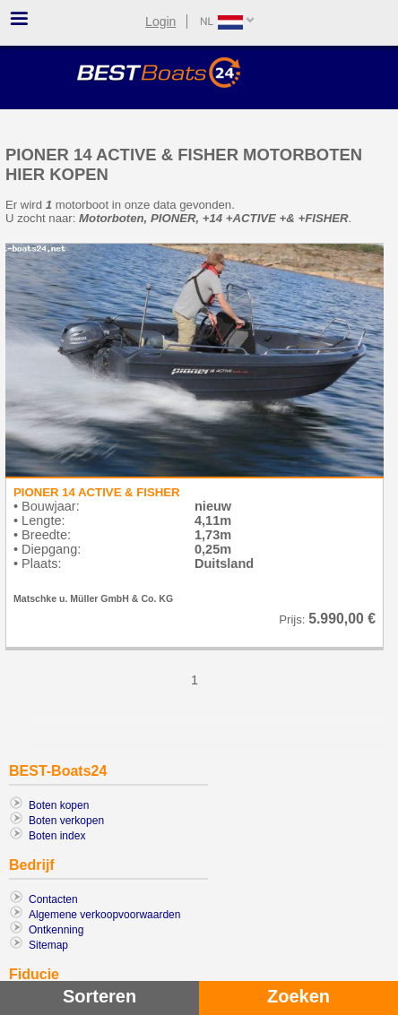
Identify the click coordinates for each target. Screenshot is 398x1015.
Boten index (57, 836)
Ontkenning (56, 930)
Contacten (53, 899)
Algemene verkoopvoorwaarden (104, 914)
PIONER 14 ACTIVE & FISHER (96, 492)
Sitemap (48, 945)
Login (160, 21)
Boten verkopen (66, 820)
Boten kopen (59, 805)
